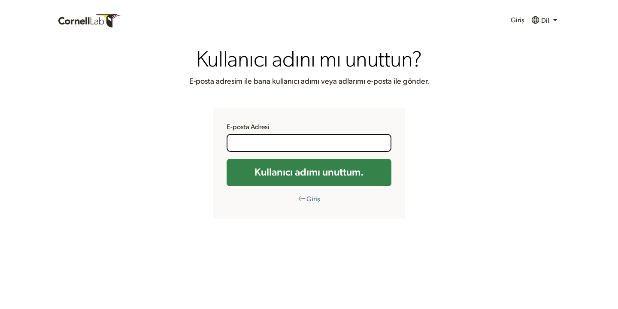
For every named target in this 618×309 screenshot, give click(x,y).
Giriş (517, 20)
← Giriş (309, 199)
